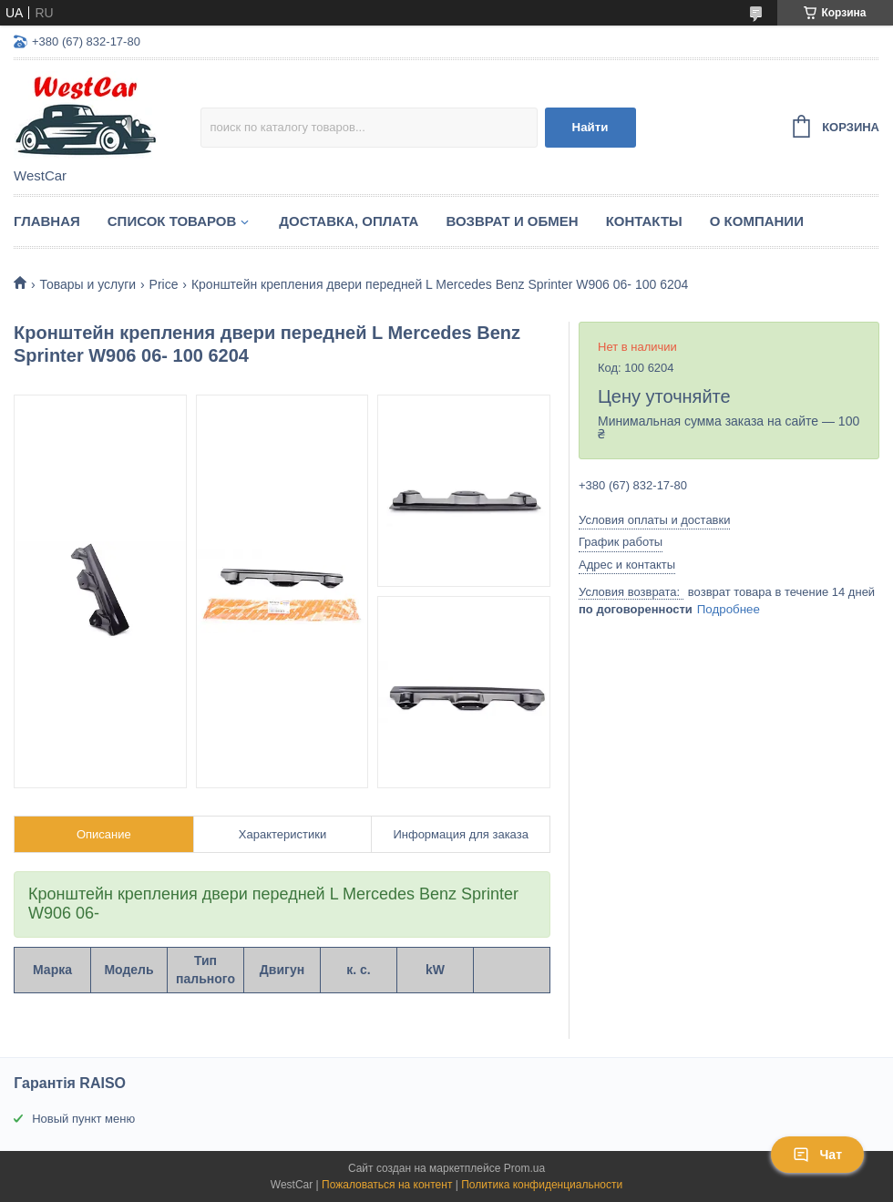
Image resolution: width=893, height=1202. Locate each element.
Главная (47, 221)
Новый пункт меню (83, 1118)
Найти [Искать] (590, 127)
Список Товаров (172, 221)
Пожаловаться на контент (387, 1184)
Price (164, 284)
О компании (757, 221)
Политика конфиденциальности (541, 1184)
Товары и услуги (87, 284)
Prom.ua (524, 1168)
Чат (817, 1154)
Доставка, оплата (348, 221)
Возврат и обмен (512, 221)
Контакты (644, 221)
